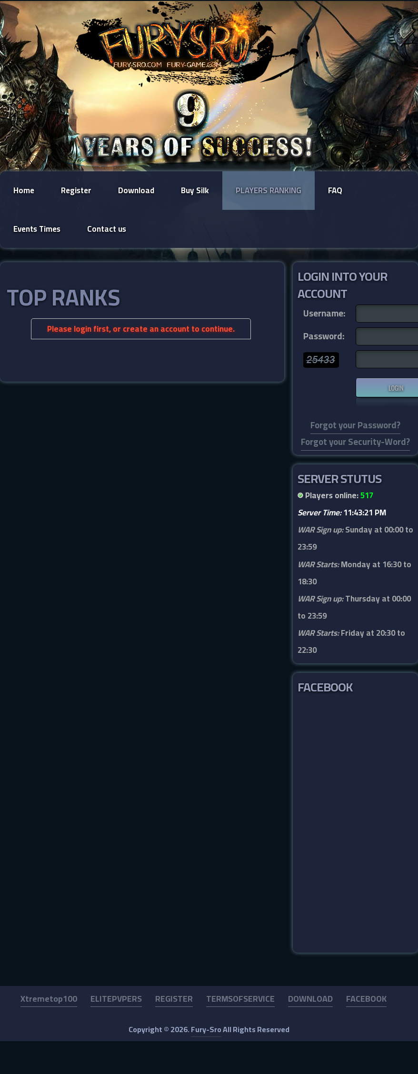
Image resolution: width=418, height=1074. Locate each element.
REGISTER (174, 998)
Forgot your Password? (355, 425)
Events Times (36, 228)
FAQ (335, 190)
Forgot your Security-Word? (355, 442)
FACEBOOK (366, 998)
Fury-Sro (206, 1029)
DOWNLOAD (310, 998)
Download (136, 190)
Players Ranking (268, 190)
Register (76, 190)
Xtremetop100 (48, 998)
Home (23, 190)
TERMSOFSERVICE (240, 998)
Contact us (106, 228)
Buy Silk (195, 190)
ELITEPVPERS (116, 998)
